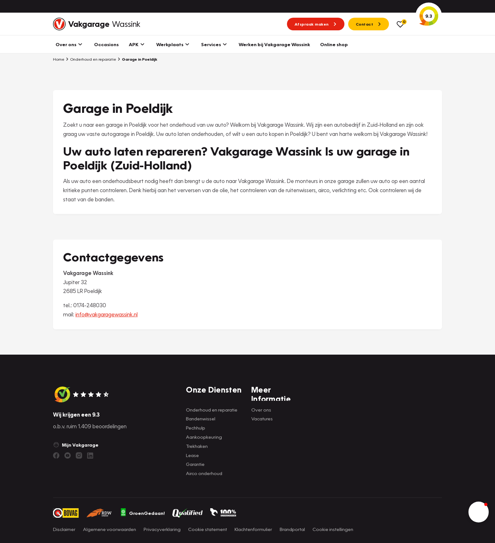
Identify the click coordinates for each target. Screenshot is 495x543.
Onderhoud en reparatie (91, 59)
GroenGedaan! (142, 513)
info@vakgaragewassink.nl (106, 314)
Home (58, 59)
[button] (478, 512)
